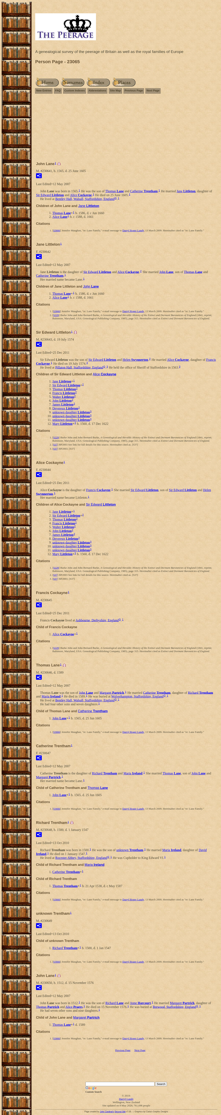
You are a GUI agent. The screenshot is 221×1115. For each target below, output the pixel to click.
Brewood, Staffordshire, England (174, 1006)
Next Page (153, 90)
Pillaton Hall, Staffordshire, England (79, 367)
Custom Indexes (74, 90)
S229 (56, 315)
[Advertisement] (126, 129)
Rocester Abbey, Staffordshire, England (81, 858)
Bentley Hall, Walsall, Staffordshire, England (84, 199)
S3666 (56, 230)
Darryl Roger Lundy (133, 230)
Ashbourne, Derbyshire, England (97, 620)
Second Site (120, 1111)
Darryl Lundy (126, 1098)
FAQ (58, 90)
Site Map (115, 90)
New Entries (43, 90)
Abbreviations (97, 90)
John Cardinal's (107, 1111)
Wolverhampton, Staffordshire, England (137, 696)
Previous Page (134, 90)
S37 (55, 444)
